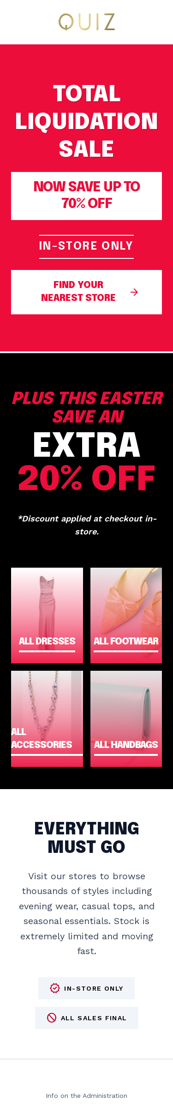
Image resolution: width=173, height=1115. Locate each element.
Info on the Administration (86, 1095)
